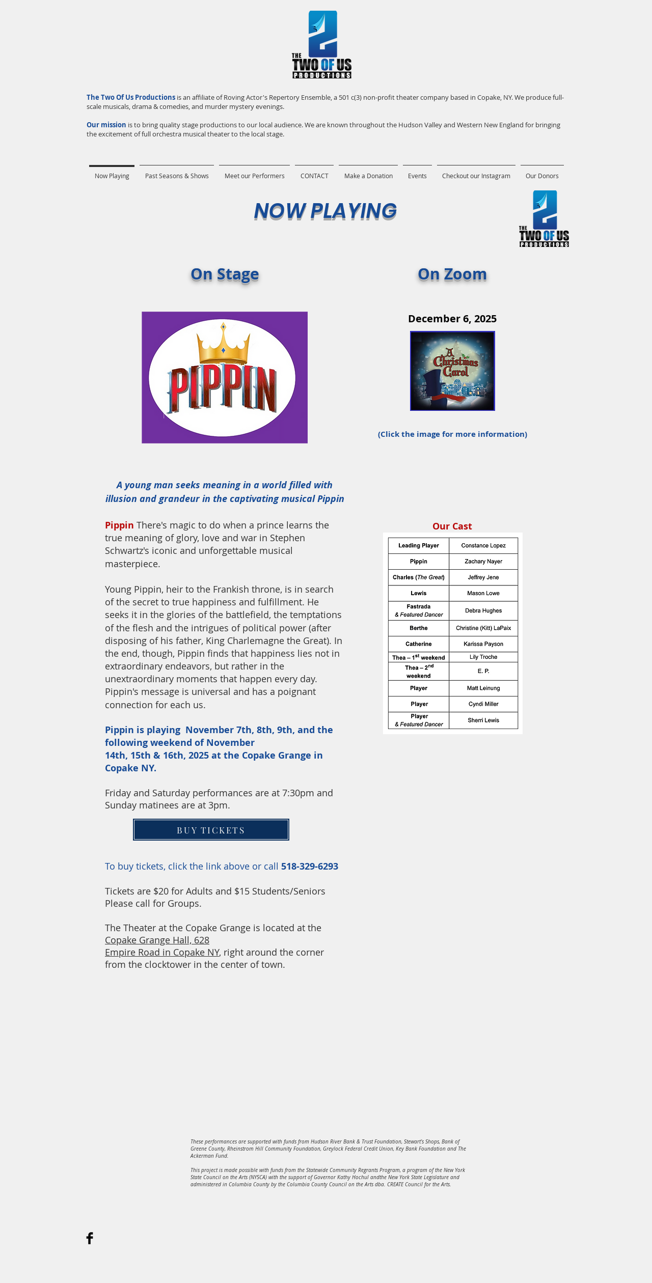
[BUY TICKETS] (211, 829)
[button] (176, 171)
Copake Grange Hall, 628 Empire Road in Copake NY (162, 946)
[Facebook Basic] (90, 1238)
